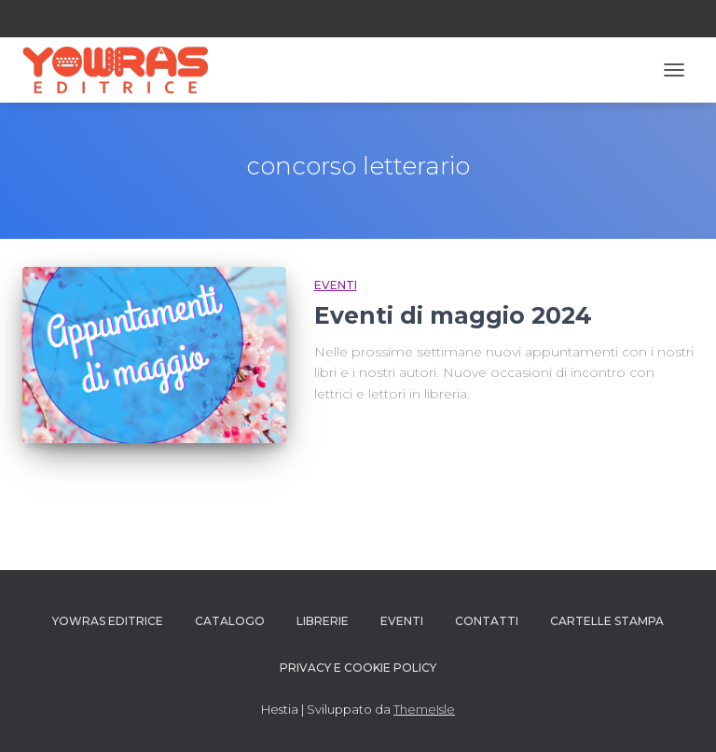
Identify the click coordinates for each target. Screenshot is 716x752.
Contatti (486, 621)
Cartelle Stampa (607, 621)
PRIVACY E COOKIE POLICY (358, 668)
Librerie (322, 621)
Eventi (335, 285)
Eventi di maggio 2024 (453, 315)
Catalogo (230, 621)
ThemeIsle (424, 709)
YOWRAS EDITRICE (107, 621)
